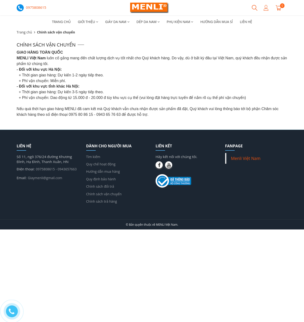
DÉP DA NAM (148, 21)
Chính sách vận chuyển (104, 194)
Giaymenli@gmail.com (45, 178)
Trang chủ (24, 32)
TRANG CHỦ (61, 21)
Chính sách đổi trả (100, 186)
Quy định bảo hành (101, 179)
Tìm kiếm (93, 156)
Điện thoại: (26, 169)
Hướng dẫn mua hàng (103, 171)
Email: (22, 177)
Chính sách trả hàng (101, 201)
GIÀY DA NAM (117, 21)
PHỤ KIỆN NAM (180, 21)
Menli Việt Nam (246, 158)
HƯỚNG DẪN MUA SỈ (216, 21)
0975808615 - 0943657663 (56, 169)
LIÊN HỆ (246, 21)
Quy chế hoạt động (101, 164)
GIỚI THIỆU (88, 21)
